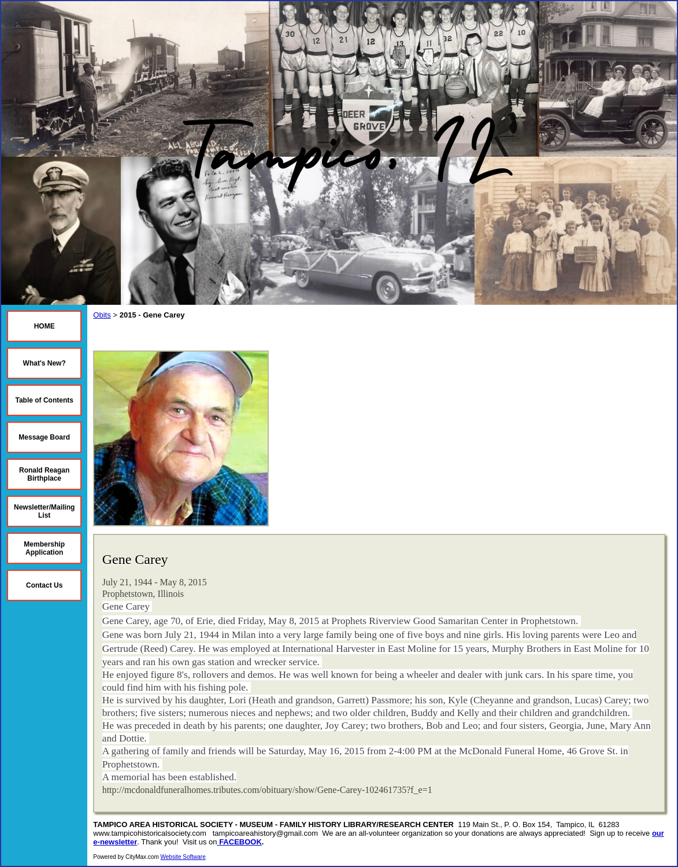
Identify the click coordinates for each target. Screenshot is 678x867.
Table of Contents (44, 400)
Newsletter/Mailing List (44, 511)
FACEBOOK (240, 842)
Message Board (44, 437)
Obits (101, 315)
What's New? (44, 363)
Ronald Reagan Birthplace (44, 474)
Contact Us (44, 585)
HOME (44, 326)
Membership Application (44, 548)
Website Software (183, 857)
